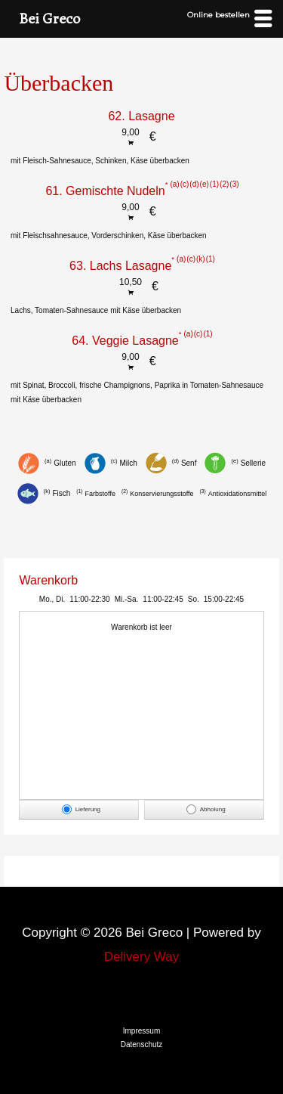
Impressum (141, 1031)
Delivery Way (142, 957)
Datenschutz (142, 1044)
